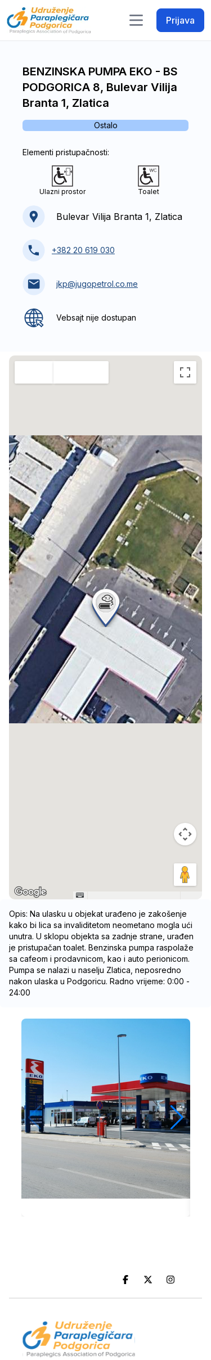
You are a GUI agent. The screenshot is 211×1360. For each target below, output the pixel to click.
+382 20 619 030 (83, 250)
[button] (105, 607)
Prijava (180, 20)
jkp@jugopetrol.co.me (97, 284)
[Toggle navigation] (136, 20)
